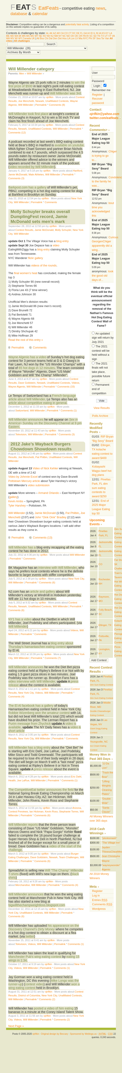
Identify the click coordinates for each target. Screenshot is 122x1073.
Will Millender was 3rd (65, 93)
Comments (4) (16, 696)
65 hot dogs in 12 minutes (37, 368)
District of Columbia (29, 995)
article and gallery (42, 591)
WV (12, 38)
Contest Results (24, 230)
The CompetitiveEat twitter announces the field (41, 789)
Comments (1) (69, 410)
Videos (75, 382)
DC (74, 33)
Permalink (41, 104)
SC (91, 36)
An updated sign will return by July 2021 (102, 338)
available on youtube (69, 145)
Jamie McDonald (17, 174)
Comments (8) (57, 104)
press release (43, 769)
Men (21, 73)
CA (62, 33)
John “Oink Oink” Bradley (50, 517)
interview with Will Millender (57, 567)
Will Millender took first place (28, 114)
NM (56, 36)
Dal (50, 38)
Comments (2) (47, 999)
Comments (51, 202)
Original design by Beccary (54, 1034)
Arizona (76, 808)
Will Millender (34, 73)
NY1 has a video (20, 619)
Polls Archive (100, 415)
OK (76, 36)
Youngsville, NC (99, 741)
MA (16, 36)
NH (48, 36)
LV (76, 38)
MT (36, 36)
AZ (54, 33)
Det (60, 38)
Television (20, 434)
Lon (73, 38)
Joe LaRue (23, 780)
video (56, 245)
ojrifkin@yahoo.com (104, 114)
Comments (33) (66, 386)
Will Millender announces (25, 419)
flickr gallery (35, 258)
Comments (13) (42, 537)
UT (106, 36)
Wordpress (99, 908)
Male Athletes (36, 174)
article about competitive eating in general (37, 403)
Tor (102, 38)
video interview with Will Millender (31, 681)
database (18, 13)
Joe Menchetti (26, 101)
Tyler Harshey (17, 505)
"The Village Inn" (111, 842)
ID (91, 33)
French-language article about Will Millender (42, 397)
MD (12, 36)
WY (20, 38)
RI (87, 36)
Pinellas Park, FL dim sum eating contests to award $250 (101, 488)
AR (58, 33)
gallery (13, 497)
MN (24, 36)
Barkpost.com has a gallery (27, 187)
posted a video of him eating (53, 1008)
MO (32, 36)
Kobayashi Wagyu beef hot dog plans (101, 471)
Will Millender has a (22, 547)
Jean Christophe (111, 856)
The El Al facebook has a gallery (31, 705)
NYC (85, 38)
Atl (38, 38)
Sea (98, 38)
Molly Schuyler (63, 230)
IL (94, 33)
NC (64, 36)
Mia (80, 38)
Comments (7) (53, 658)
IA (100, 33)
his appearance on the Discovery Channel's (43, 927)
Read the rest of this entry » (25, 340)
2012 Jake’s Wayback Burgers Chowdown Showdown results (41, 446)
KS (103, 33)
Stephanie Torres (68, 811)
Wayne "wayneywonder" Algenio (111, 865)
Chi (46, 38)
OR (80, 36)
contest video (34, 984)
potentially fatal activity (77, 24)
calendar (40, 13)
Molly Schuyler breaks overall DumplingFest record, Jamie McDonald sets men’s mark (40, 216)
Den (55, 38)
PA (84, 36)
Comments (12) (17, 132)
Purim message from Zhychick (29, 723)
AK (51, 33)
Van (107, 38)
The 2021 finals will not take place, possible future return (101, 372)
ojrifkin (49, 97)
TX (102, 36)
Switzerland (21, 410)
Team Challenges (69, 857)
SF (94, 38)
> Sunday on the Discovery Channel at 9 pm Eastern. (45, 423)
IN (97, 33)
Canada (27, 38)
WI (16, 38)
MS (28, 36)
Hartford (77, 170)
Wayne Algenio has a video (27, 357)
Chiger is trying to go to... (104, 155)
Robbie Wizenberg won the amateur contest (39, 713)
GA (85, 33)
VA (113, 36)
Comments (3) (16, 178)
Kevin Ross (51, 811)
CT (70, 33)
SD (94, 36)
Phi (90, 38)
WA (8, 38)
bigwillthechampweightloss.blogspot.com (36, 905)
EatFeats (48, 8)
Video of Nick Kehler (45, 468)
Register (97, 94)
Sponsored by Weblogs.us (83, 1034)
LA (110, 33)
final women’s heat (25, 273)
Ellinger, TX (105, 625)
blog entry (62, 241)
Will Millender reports (23, 824)
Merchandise (22, 885)
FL (81, 33)
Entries (99, 900)
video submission (39, 485)
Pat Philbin (41, 457)
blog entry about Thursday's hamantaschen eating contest (40, 645)
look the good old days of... (102, 275)
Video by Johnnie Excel (23, 476)
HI (88, 33)
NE (40, 36)
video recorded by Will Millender (31, 167)
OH (72, 36)
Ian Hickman (36, 811)
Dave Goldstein (26, 382)
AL (47, 33)
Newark (39, 101)
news (100, 8)
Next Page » (16, 1026)
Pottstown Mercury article (24, 481)
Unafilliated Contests (57, 101)
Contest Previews (18, 811)
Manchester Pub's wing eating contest (34, 956)
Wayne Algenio (16, 386)
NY (60, 36)
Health (12, 780)
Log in (96, 895)
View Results (102, 408)
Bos (42, 38)
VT (109, 36)
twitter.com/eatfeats (103, 118)
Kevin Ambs (15, 501)
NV (44, 36)
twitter (30, 936)
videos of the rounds (43, 265)
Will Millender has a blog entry (29, 747)
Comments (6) (47, 582)
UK (33, 38)
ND (68, 36)
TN (98, 36)
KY (107, 33)
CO (66, 33)
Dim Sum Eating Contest (101, 685)
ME (8, 36)
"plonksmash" (109, 838)
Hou (64, 38)
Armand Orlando (48, 493)
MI (20, 36)
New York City (76, 578)
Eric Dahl (76, 776)
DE (78, 33)
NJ (52, 36)
